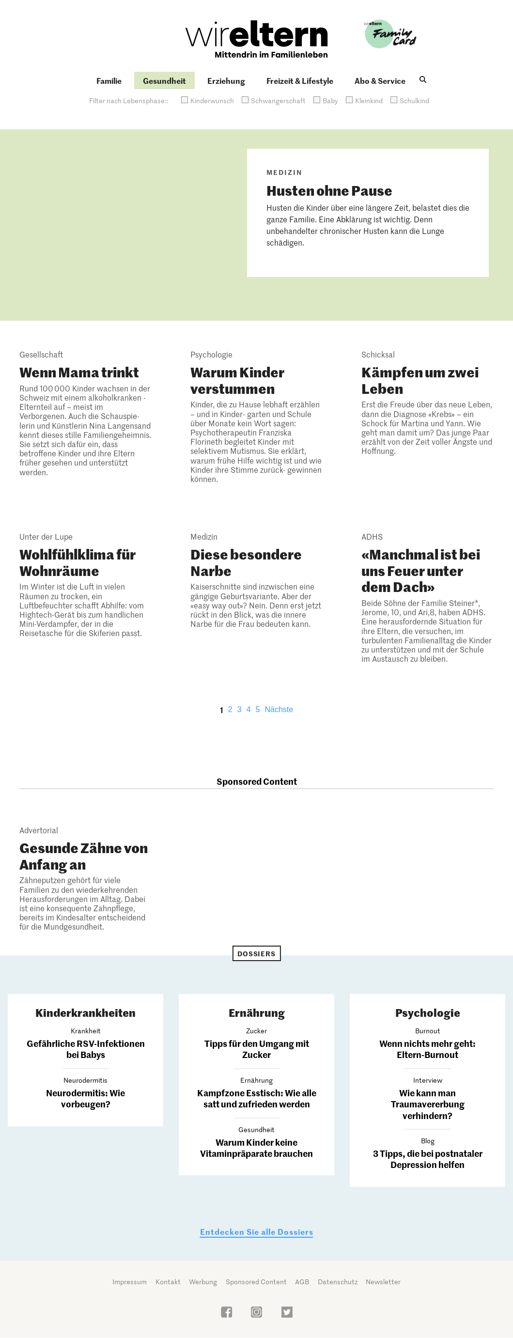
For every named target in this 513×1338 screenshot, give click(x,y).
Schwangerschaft (278, 100)
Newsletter (383, 1281)
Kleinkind (369, 100)
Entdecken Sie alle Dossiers (256, 1231)
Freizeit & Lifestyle (299, 80)
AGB (302, 1281)
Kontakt (168, 1281)
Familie (109, 80)
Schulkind (414, 100)
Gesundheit (164, 80)
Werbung (203, 1281)
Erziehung (226, 80)
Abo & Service (380, 80)
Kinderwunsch (212, 100)
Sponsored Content (256, 1281)
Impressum (129, 1281)
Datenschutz (338, 1281)
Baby (330, 100)
